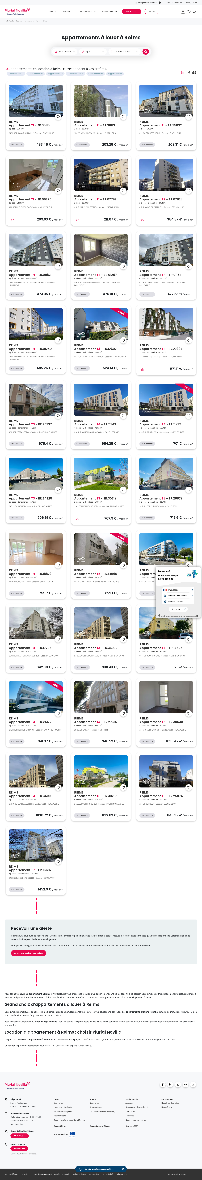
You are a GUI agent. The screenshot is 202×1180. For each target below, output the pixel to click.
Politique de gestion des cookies (86, 1174)
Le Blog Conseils (191, 3)
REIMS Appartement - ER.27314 (95, 720)
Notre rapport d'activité (135, 1120)
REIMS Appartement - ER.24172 (30, 720)
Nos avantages (60, 1115)
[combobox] (124, 51)
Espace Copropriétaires (100, 1126)
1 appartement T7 (115, 73)
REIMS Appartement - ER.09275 (30, 197)
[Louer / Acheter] (64, 51)
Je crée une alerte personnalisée (28, 953)
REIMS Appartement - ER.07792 (95, 197)
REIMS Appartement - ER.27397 (160, 347)
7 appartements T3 (55, 73)
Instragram (178, 1084)
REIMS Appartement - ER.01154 (160, 273)
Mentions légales (11, 1174)
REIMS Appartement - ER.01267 (95, 273)
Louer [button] (50, 11)
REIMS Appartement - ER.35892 (160, 123)
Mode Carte (194, 73)
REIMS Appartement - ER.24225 (30, 496)
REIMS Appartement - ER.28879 (161, 496)
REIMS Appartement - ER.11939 (160, 422)
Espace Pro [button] (178, 3)
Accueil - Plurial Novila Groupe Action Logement (17, 11)
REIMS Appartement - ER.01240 (30, 347)
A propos (129, 1103)
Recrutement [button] (107, 11)
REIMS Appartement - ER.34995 (31, 794)
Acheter (93, 1099)
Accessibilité (108, 1174)
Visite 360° (16, 113)
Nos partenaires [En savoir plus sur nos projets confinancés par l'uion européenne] (64, 1134)
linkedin (170, 1084)
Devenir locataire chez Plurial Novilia (69, 1120)
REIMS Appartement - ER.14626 (160, 646)
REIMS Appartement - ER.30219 (95, 496)
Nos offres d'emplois (170, 1103)
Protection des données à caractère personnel (50, 1174)
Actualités (129, 1115)
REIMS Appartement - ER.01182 (30, 273)
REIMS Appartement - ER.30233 (95, 794)
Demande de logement (63, 1111)
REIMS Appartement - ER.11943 (95, 422)
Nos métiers (166, 1107)
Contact (151, 11)
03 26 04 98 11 (20, 1135)
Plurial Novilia (131, 1099)
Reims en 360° (131, 1126)
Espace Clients (60, 1126)
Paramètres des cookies (176, 1174)
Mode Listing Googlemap (188, 73)
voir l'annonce (16, 144)
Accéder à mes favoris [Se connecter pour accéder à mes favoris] (188, 11)
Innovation (130, 1111)
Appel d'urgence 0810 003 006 (146, 3)
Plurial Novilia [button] (86, 11)
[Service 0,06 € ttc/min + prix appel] (160, 2)
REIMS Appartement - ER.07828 (161, 197)
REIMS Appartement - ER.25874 (161, 794)
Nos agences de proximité (136, 1107)
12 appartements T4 (75, 73)
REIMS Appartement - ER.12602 (95, 347)
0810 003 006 (19, 1148)
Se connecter (183, 11)
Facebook (163, 1084)
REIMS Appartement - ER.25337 (30, 422)
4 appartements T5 (95, 73)
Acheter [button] (66, 11)
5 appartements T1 (16, 73)
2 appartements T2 (35, 73)
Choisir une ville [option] (123, 51)
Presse (168, 3)
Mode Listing (182, 73)
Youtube (185, 1084)
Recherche (194, 11)
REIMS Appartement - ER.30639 (161, 720)
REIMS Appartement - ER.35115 (29, 123)
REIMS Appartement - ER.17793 (30, 646)
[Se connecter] (58, 117)
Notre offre (58, 1103)
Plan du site (122, 1174)
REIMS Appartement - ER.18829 (30, 572)
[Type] (93, 51)
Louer (56, 1099)
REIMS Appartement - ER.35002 (95, 646)
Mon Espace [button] (131, 11)
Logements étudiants (63, 1107)
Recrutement (167, 1099)
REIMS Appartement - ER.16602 (30, 868)
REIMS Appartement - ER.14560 (95, 572)
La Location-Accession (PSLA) (102, 1111)
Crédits (25, 1174)
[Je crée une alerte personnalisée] (101, 1169)
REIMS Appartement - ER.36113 (94, 123)
